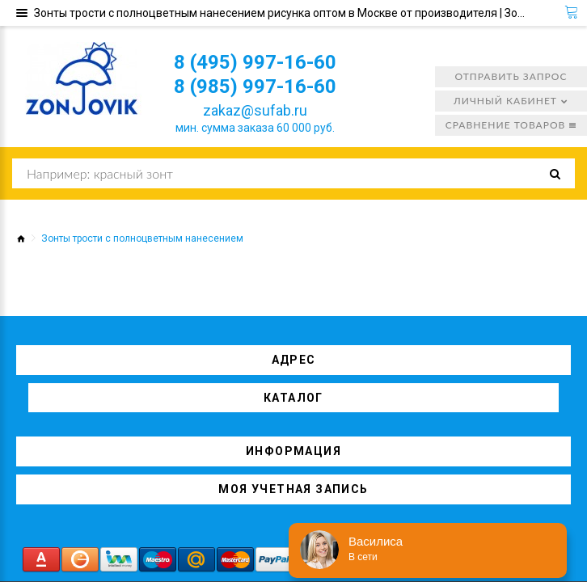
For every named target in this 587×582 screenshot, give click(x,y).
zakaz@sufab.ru (255, 110)
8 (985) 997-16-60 (255, 86)
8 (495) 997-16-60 (255, 62)
